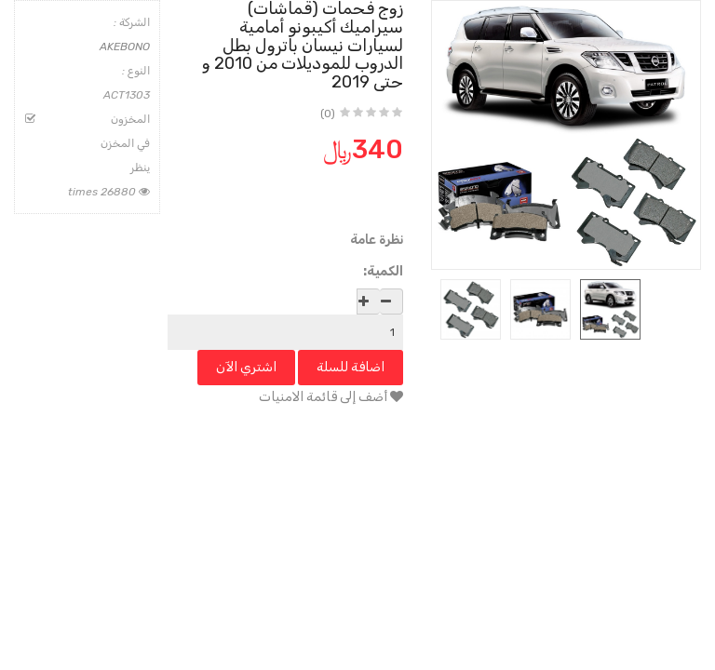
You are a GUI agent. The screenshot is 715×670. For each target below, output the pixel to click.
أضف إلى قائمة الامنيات (331, 397)
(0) (327, 113)
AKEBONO (125, 46)
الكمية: (383, 271)
